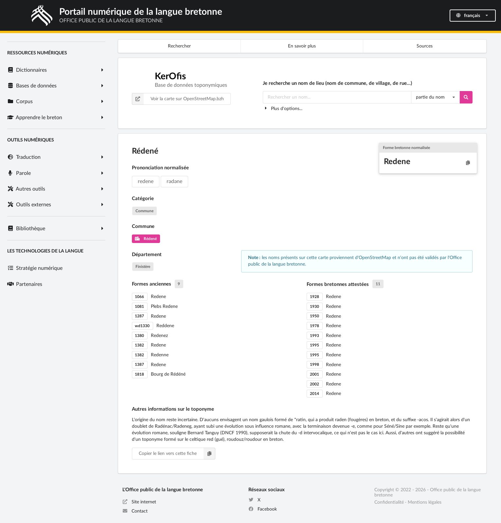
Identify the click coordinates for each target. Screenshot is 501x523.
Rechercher (179, 46)
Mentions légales (424, 502)
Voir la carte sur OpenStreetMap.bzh (178, 99)
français (472, 15)
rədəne (174, 181)
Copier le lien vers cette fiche (177, 453)
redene (145, 181)
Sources (425, 46)
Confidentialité (389, 502)
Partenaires (24, 284)
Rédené (146, 239)
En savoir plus (302, 46)
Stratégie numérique (34, 268)
